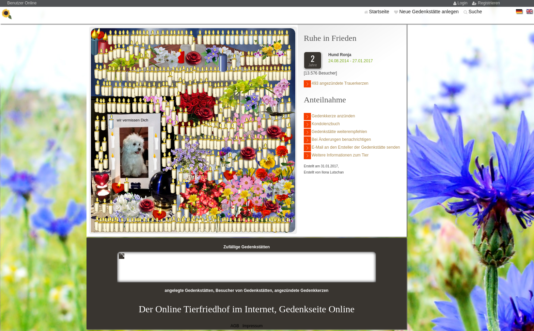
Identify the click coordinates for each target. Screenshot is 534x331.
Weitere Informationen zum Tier (336, 155)
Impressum (252, 326)
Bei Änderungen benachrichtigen (337, 140)
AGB (235, 326)
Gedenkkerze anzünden (329, 116)
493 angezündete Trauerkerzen (336, 83)
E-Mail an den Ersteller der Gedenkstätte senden (352, 147)
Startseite (380, 11)
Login (463, 3)
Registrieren (489, 3)
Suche (475, 11)
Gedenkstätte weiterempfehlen (335, 132)
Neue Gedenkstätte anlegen (429, 11)
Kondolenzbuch (322, 124)
